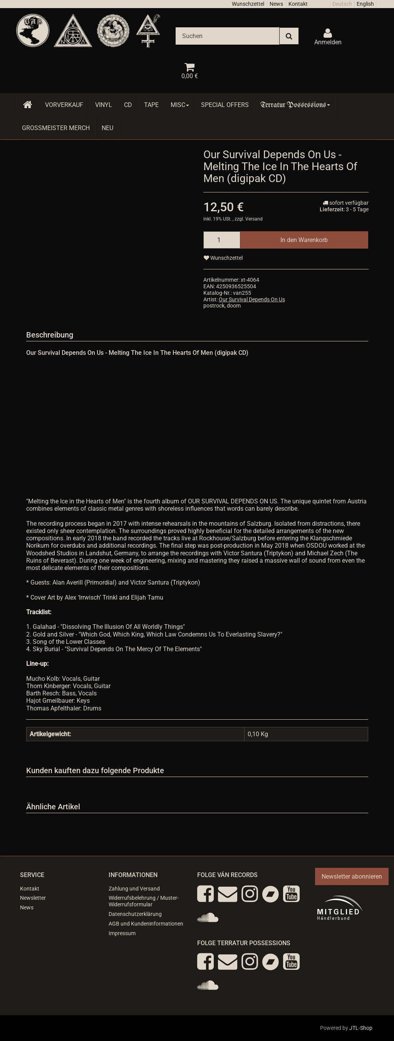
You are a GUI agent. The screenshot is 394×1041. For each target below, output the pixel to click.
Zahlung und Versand (134, 889)
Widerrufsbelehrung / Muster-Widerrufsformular (144, 901)
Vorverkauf (64, 105)
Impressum (122, 933)
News (276, 4)
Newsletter (33, 898)
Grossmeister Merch (56, 128)
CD (128, 105)
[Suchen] (227, 36)
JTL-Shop (360, 1028)
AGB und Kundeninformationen (146, 924)
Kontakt (298, 4)
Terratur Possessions (295, 104)
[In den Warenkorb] (304, 240)
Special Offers (225, 105)
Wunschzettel (248, 4)
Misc (180, 105)
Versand (254, 219)
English (365, 4)
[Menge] (221, 240)
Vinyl (103, 105)
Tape (151, 105)
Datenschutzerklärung (135, 914)
